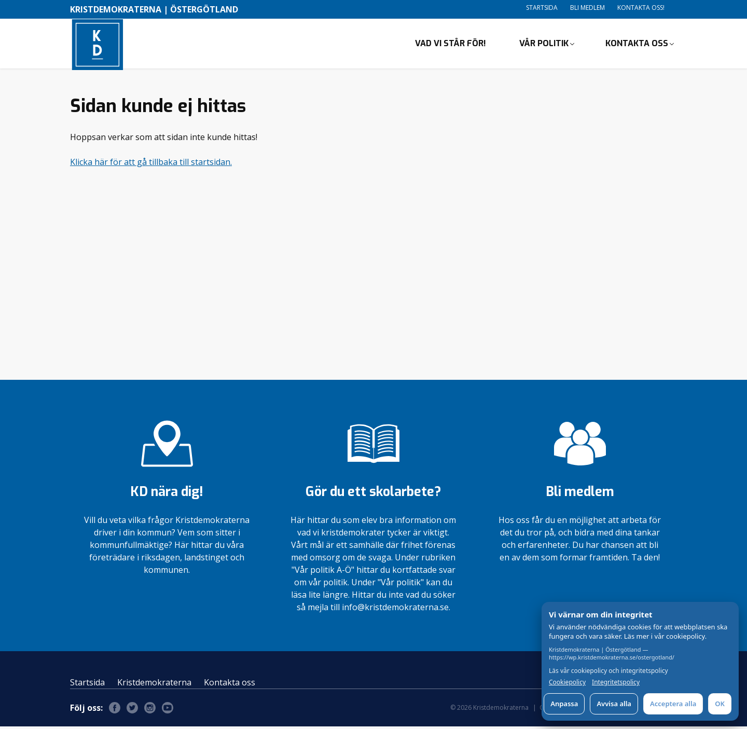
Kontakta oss (636, 44)
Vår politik (544, 44)
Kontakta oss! (641, 7)
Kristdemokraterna (154, 685)
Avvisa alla (614, 703)
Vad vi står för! (450, 44)
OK (720, 703)
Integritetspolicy (616, 682)
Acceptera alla (673, 703)
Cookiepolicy (567, 682)
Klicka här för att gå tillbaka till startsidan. (151, 164)
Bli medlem (587, 7)
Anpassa (564, 703)
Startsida (542, 7)
